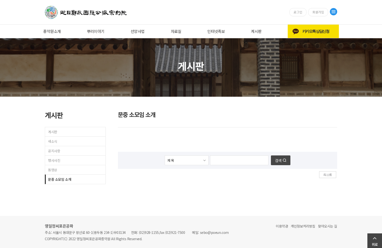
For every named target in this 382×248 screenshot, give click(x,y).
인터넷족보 (216, 31)
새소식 (52, 141)
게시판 (256, 31)
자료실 (176, 31)
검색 (278, 160)
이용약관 (282, 226)
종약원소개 (52, 31)
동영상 (52, 169)
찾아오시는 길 (327, 226)
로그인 (298, 12)
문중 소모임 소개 (59, 179)
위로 (375, 244)
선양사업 (138, 31)
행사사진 (54, 160)
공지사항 (54, 150)
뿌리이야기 (96, 31)
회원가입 (318, 12)
